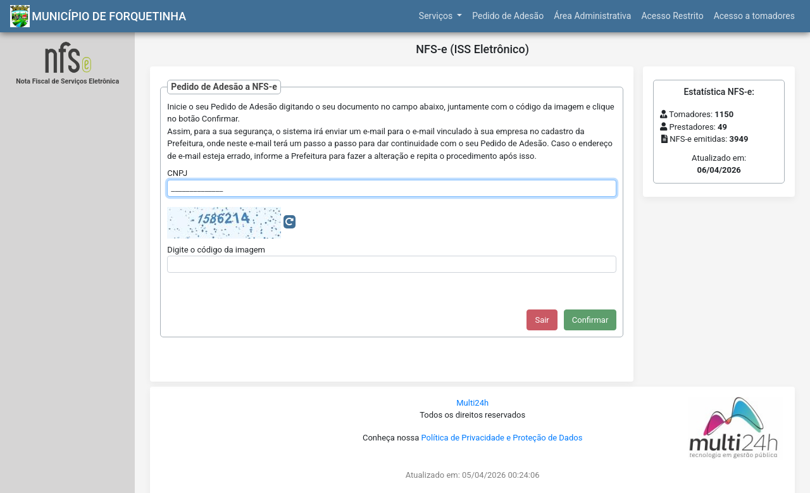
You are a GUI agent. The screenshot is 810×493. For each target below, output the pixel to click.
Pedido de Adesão (508, 16)
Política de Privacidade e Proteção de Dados (501, 437)
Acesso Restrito (672, 16)
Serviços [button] (437, 16)
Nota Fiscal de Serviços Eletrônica (67, 81)
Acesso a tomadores (754, 16)
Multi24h (472, 403)
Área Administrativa (592, 16)
